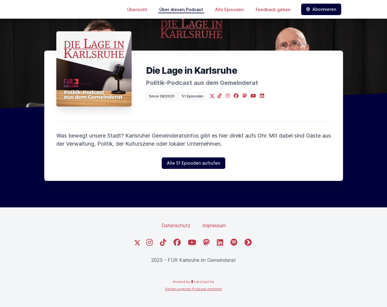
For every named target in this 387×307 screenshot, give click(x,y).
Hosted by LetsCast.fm (193, 282)
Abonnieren (321, 9)
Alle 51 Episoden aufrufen (193, 163)
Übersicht (137, 9)
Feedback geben (273, 9)
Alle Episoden (229, 9)
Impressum (214, 225)
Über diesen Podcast (181, 9)
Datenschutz (175, 225)
